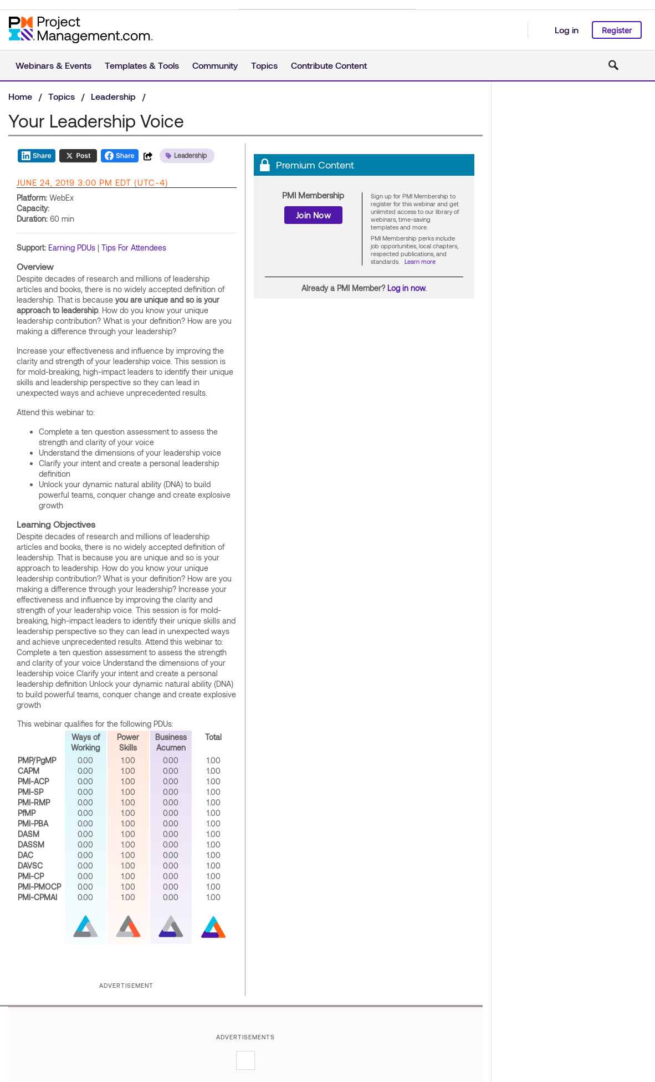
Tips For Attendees (133, 247)
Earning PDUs (71, 247)
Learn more (420, 261)
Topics (61, 96)
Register (617, 30)
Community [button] (215, 65)
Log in (567, 29)
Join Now (313, 215)
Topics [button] (264, 65)
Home (20, 96)
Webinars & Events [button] (53, 65)
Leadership (113, 96)
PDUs (162, 723)
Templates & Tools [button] (142, 65)
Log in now (406, 288)
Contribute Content (329, 65)
